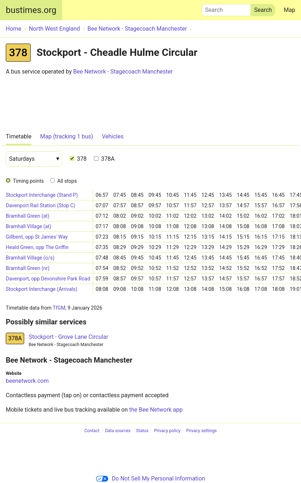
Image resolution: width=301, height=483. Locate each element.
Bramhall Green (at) (27, 216)
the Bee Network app (156, 409)
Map (289, 9)
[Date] (34, 159)
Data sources (117, 430)
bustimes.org (31, 10)
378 (78, 158)
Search (226, 8)
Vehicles (112, 136)
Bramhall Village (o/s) (30, 258)
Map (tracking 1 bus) (66, 136)
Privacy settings (201, 430)
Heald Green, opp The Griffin (37, 247)
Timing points (28, 181)
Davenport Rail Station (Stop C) (40, 205)
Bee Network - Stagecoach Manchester (123, 71)
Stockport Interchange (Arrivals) (41, 289)
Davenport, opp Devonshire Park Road (48, 279)
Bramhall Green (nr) (27, 268)
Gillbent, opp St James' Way (37, 237)
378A (104, 158)
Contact (92, 430)
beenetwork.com (27, 380)
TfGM (59, 308)
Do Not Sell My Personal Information (150, 478)
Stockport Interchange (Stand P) (42, 195)
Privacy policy (167, 430)
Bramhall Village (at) (28, 226)
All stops (67, 181)
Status (142, 430)
